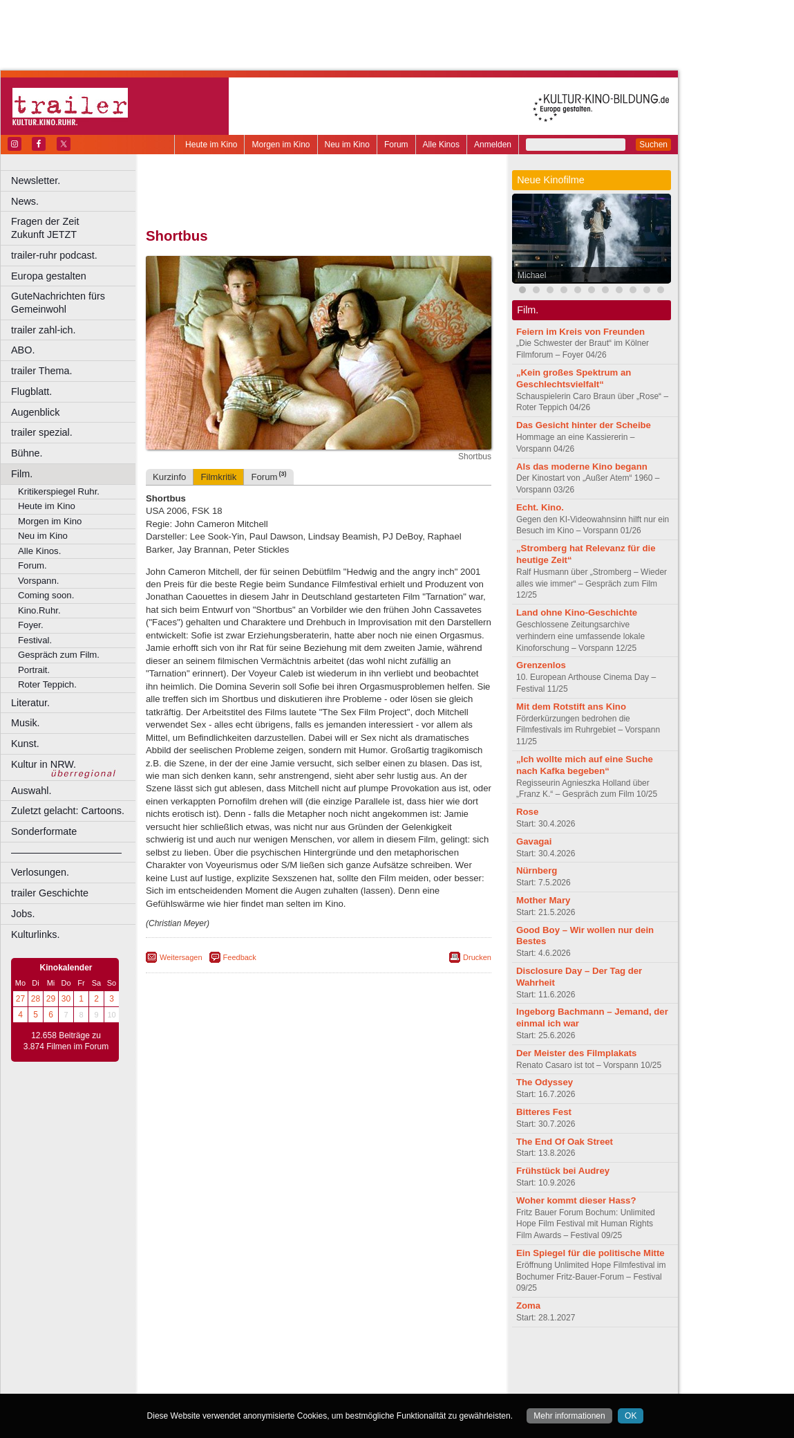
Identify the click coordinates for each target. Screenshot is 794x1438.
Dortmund (337, 1383)
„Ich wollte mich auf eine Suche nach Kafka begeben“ (584, 765)
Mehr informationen (569, 1416)
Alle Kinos (441, 144)
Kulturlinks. (35, 934)
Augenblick (35, 412)
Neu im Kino (347, 144)
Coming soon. (46, 595)
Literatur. (30, 702)
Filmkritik (218, 477)
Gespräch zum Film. (59, 654)
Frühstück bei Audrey (562, 1170)
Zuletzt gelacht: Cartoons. (67, 810)
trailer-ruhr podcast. (54, 255)
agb (396, 1360)
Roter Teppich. (47, 684)
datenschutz (359, 1360)
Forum (396, 144)
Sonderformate (44, 831)
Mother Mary (543, 900)
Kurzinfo (169, 477)
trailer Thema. (42, 370)
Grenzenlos (541, 665)
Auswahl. (31, 790)
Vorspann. (38, 580)
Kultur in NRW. (43, 764)
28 (35, 999)
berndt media (259, 1360)
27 (20, 999)
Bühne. (27, 453)
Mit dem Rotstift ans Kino (571, 706)
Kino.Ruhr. (39, 610)
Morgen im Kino (281, 144)
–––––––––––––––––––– (66, 852)
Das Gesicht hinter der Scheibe (583, 425)
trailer (318, 1372)
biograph (207, 1372)
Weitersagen (181, 957)
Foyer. (31, 625)
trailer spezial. (42, 432)
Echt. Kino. (540, 507)
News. (25, 201)
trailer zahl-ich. (43, 329)
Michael (532, 275)
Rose (527, 811)
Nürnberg (536, 870)
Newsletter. (35, 180)
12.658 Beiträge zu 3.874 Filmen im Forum (65, 1041)
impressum (310, 1360)
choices (245, 1372)
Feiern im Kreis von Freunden (580, 331)
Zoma (528, 1305)
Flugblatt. (31, 391)
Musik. (25, 722)
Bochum (213, 1383)
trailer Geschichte (49, 892)
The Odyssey (544, 1082)
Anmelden (492, 144)
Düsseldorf (379, 1383)
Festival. (35, 640)
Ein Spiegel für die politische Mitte (590, 1253)
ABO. (23, 350)
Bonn (242, 1383)
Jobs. (23, 913)
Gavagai (533, 841)
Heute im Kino (211, 144)
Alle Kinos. (39, 551)
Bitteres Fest (543, 1112)
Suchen (653, 144)
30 (66, 999)
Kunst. (25, 743)
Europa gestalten (48, 276)
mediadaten (431, 1360)
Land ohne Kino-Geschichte (576, 612)
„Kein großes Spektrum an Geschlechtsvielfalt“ (573, 378)
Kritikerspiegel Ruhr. (59, 491)
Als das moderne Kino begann (582, 466)
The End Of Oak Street (564, 1141)
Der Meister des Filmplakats (576, 1053)
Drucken (477, 957)
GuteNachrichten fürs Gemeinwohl (58, 303)
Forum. (32, 565)
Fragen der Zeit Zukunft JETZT (75, 228)
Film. (21, 473)
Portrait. (34, 670)
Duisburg (420, 1383)
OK (630, 1416)
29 (50, 999)
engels (277, 1372)
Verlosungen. (40, 872)
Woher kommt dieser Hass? (576, 1200)
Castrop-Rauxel (285, 1383)
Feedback (239, 957)
